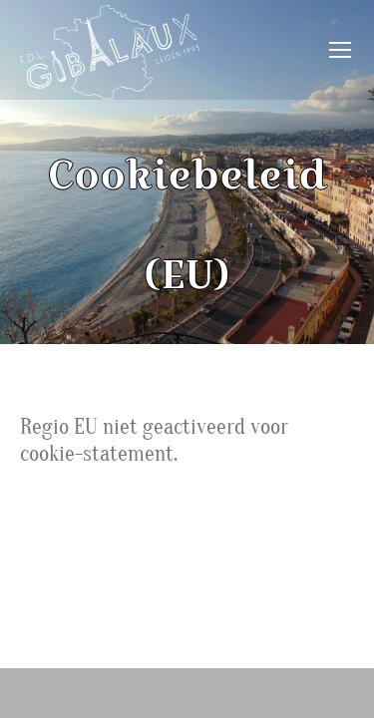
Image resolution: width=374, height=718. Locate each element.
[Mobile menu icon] (340, 50)
